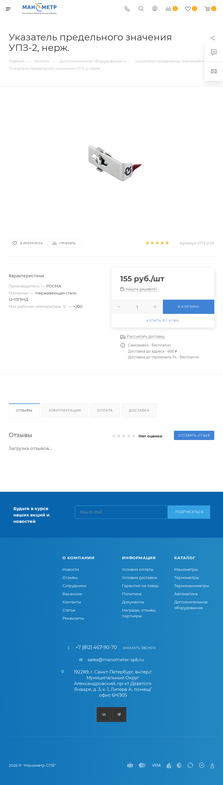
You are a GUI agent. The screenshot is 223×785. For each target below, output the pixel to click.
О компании (78, 557)
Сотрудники (74, 585)
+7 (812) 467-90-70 (96, 647)
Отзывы (24, 410)
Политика (131, 593)
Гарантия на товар (140, 585)
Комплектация (65, 410)
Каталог (184, 557)
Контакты (71, 602)
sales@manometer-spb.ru (116, 659)
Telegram (119, 714)
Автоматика (186, 593)
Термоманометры (191, 585)
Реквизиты (73, 618)
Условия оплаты (137, 569)
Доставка (139, 410)
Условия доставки (139, 577)
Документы (133, 602)
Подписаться (189, 512)
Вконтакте (104, 714)
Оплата (105, 410)
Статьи (68, 610)
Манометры (186, 569)
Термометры (186, 577)
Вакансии (72, 593)
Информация (139, 557)
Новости (70, 569)
